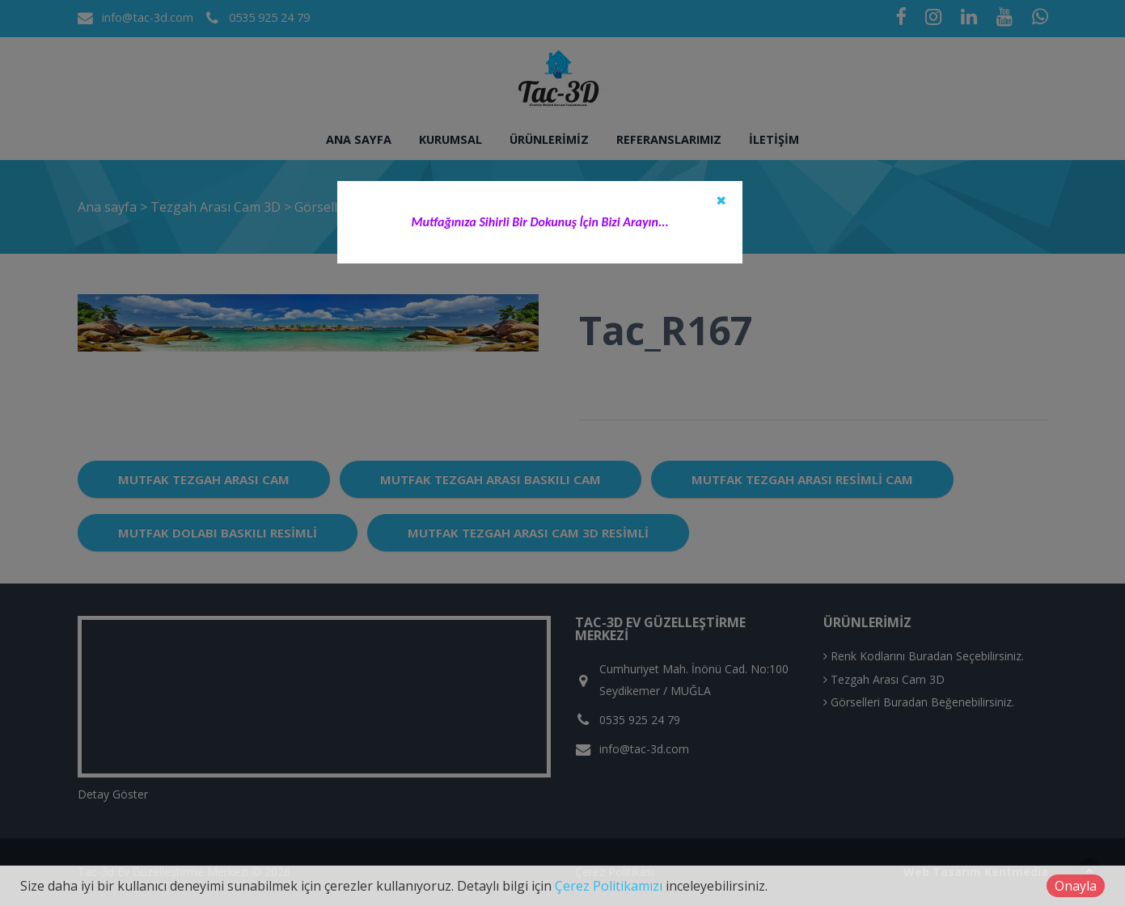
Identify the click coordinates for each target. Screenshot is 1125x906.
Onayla (1076, 886)
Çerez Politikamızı (608, 886)
